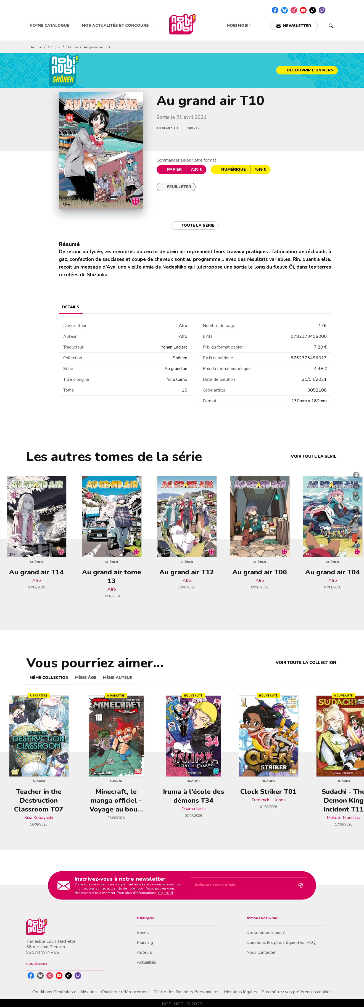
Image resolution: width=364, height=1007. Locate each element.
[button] (294, 26)
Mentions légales (240, 992)
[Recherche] (331, 26)
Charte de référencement (125, 992)
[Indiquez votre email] (242, 885)
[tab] (52, 25)
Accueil (36, 47)
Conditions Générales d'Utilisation (64, 992)
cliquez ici (165, 893)
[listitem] (275, 10)
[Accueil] (182, 24)
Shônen (72, 47)
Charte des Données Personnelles (187, 992)
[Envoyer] (300, 885)
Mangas (54, 47)
